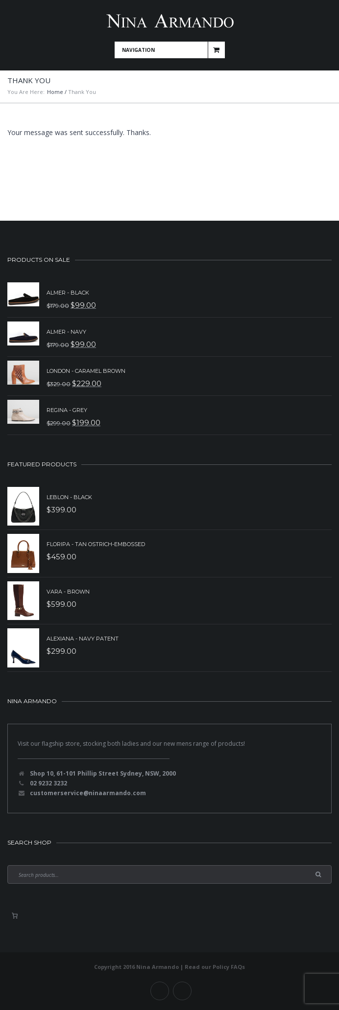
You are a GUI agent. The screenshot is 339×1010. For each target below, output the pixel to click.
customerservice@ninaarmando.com (88, 793)
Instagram (182, 991)
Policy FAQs (229, 966)
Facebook (159, 991)
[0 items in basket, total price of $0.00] (14, 915)
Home (55, 91)
